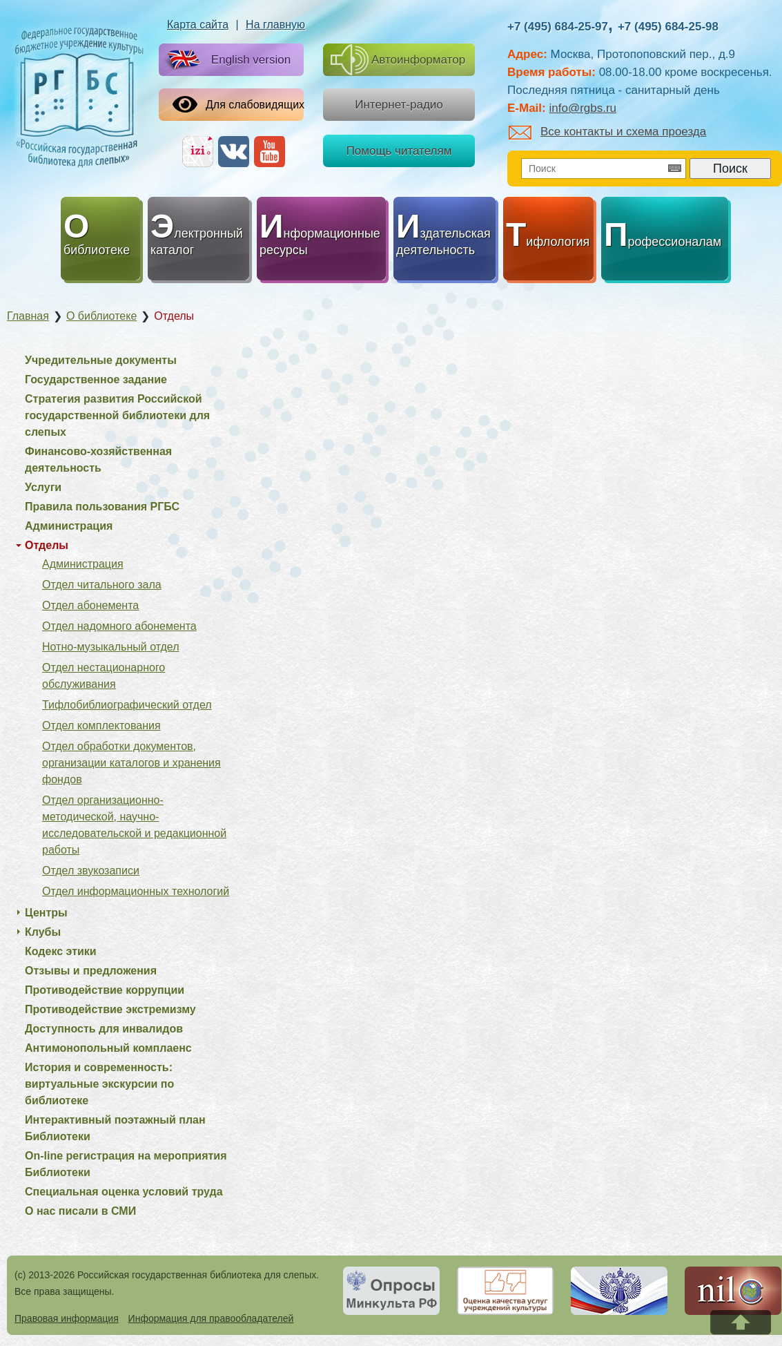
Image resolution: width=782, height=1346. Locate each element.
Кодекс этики (61, 951)
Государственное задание (96, 379)
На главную (275, 24)
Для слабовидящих (238, 104)
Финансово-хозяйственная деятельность (98, 459)
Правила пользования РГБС (102, 506)
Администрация (69, 526)
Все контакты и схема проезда (607, 131)
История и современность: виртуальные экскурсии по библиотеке (99, 1083)
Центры (46, 913)
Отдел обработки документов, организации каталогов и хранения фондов (131, 762)
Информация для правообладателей (211, 1318)
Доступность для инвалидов (104, 1029)
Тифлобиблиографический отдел (127, 705)
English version (226, 60)
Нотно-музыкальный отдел (110, 647)
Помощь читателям (399, 150)
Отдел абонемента (90, 605)
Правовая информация (66, 1318)
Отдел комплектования (101, 725)
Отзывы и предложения (91, 971)
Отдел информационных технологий (135, 891)
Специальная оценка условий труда (124, 1192)
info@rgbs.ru (582, 108)
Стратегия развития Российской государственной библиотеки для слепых (117, 415)
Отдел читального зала (102, 584)
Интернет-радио (399, 104)
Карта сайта (197, 24)
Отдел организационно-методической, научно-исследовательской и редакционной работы (134, 825)
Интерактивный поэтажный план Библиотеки (115, 1128)
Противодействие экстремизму (110, 1009)
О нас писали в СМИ (80, 1211)
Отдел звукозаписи (90, 870)
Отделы (46, 545)
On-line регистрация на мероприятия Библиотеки (126, 1164)
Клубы (43, 932)
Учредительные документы (101, 360)
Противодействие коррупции (104, 990)
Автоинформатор (398, 59)
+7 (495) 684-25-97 (557, 26)
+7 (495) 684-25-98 (668, 26)
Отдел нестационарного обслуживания (103, 676)
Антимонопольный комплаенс (108, 1048)
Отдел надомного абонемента (119, 626)
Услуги (43, 487)
